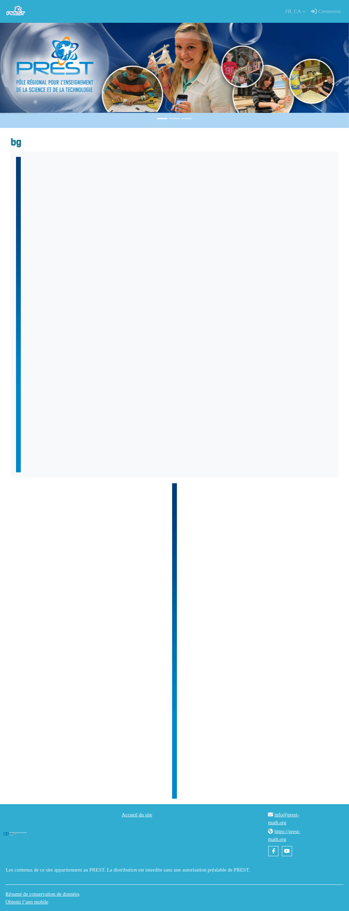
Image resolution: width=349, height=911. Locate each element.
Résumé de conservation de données (42, 894)
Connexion (326, 12)
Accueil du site (137, 814)
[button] (295, 11)
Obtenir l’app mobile (26, 902)
